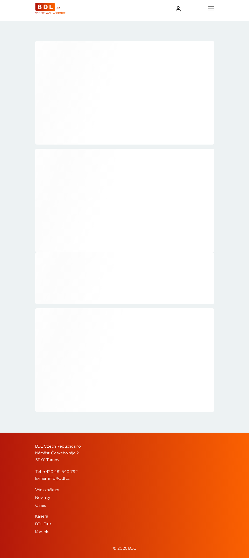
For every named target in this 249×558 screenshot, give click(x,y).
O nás (40, 505)
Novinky (42, 497)
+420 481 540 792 (60, 471)
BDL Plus (43, 524)
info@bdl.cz (59, 478)
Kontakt (42, 531)
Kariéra (41, 516)
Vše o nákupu (48, 489)
